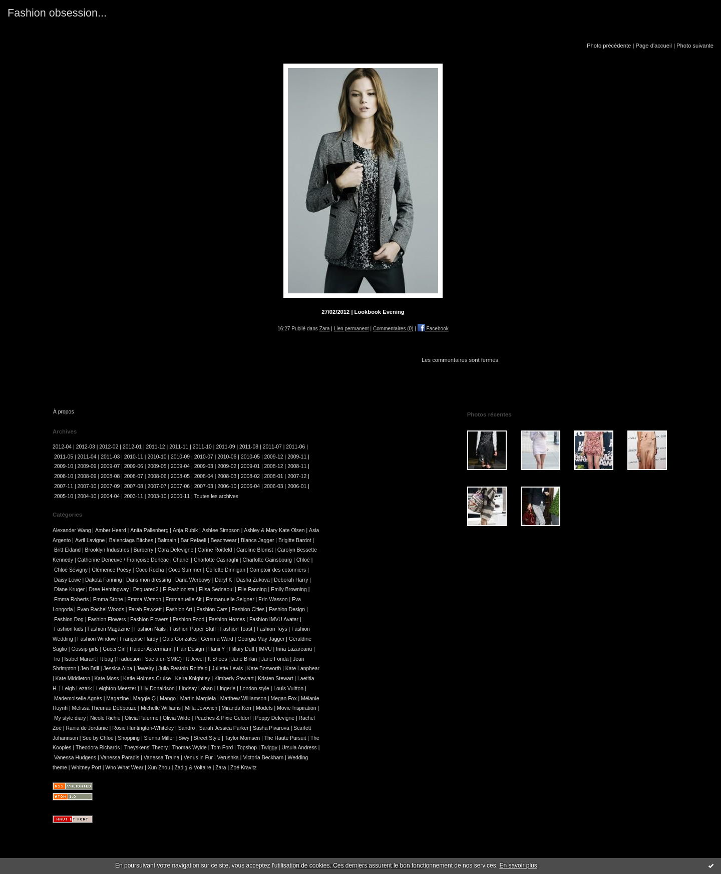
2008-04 (203, 476)
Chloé (303, 560)
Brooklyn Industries (107, 550)
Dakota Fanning (103, 580)
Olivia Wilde (176, 718)
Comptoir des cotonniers (278, 570)
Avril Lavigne (90, 540)
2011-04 (87, 457)
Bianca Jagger (257, 540)
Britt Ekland (67, 550)
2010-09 (180, 457)
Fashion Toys (272, 629)
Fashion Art (179, 609)
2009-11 (296, 457)
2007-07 (156, 486)
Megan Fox (284, 698)
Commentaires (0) (393, 328)
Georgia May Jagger (260, 639)
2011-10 (202, 447)
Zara (324, 328)
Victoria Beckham (263, 757)
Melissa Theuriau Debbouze (104, 708)
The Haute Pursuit (285, 738)
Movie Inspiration (296, 708)
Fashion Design (287, 609)
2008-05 (180, 476)
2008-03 (226, 476)
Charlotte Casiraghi (216, 560)
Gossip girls (84, 649)
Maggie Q (144, 698)
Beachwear (223, 540)
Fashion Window (96, 639)
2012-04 (62, 447)
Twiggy (269, 747)
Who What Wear (124, 767)
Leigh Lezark (77, 688)
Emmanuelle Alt (183, 599)
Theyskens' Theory (146, 747)
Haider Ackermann (151, 649)
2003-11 (133, 496)
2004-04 (110, 496)
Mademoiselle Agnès (78, 698)
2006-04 (250, 486)
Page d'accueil (653, 46)
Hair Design (190, 649)
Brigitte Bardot (294, 540)
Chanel (181, 560)
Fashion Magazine (109, 629)
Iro (57, 659)
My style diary (70, 718)
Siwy (183, 738)
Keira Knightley (192, 678)
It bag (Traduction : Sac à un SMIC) (141, 659)
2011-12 (155, 447)
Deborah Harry (291, 580)
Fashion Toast (236, 629)
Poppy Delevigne (275, 718)
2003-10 (156, 496)
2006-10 (226, 486)
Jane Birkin (244, 659)
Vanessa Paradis (120, 757)
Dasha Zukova (253, 580)
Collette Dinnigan (225, 570)
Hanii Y (216, 649)
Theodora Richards (98, 747)
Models (264, 708)
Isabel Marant (80, 659)
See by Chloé (97, 738)
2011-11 (178, 447)
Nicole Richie (105, 718)
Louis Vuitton (288, 688)
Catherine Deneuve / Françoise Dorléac (123, 560)
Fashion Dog (69, 619)
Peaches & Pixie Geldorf (222, 718)
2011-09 (225, 447)
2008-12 (273, 466)
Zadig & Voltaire (192, 767)
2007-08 (133, 486)
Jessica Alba (117, 668)
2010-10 (156, 457)
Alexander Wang (72, 530)
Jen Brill (90, 668)
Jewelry (145, 668)
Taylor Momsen (242, 738)
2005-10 (63, 496)
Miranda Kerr (237, 708)
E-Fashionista (179, 589)
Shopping (129, 738)
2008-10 (63, 476)
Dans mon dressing (148, 580)
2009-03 (203, 466)
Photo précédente (609, 46)
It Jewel (195, 659)
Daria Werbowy (193, 580)
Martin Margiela (198, 698)
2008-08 (110, 476)
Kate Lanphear (302, 668)
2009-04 (180, 466)
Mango (168, 698)
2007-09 (110, 486)
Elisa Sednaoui (216, 589)
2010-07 (203, 457)
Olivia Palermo (142, 718)
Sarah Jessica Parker (224, 728)
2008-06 (156, 476)
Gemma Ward (217, 639)
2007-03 (203, 486)
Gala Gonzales (179, 639)
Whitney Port (86, 767)
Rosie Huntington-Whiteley (143, 728)
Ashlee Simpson (221, 530)
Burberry (143, 550)
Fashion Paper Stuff (193, 629)
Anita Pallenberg (149, 530)
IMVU (265, 649)
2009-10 (63, 466)
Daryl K (223, 580)
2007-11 (63, 486)
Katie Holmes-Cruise (147, 678)
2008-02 (250, 476)
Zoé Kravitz (243, 767)
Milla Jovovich (201, 708)
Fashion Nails (150, 629)
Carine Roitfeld (215, 550)
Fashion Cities (248, 609)
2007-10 (87, 486)
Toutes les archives (216, 496)
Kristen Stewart (275, 678)
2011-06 (295, 447)
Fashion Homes (227, 619)
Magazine (117, 698)
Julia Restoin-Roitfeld (182, 668)
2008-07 (133, 476)
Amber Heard (110, 530)
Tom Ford (222, 747)
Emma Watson (144, 599)
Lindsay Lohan (196, 688)
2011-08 (248, 447)
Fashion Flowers (107, 619)
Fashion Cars (211, 609)
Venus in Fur (198, 757)
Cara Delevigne (176, 550)
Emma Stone (108, 599)
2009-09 (87, 466)
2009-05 (156, 466)
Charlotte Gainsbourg (267, 560)
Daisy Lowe (67, 580)
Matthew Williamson (243, 698)
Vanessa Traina (161, 757)
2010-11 (133, 457)
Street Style (207, 738)
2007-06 (180, 486)
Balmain (167, 540)
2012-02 (108, 447)
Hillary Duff (242, 649)
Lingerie (226, 688)
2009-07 (110, 466)
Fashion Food (189, 619)
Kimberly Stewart (234, 678)
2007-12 (296, 476)
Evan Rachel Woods (100, 609)
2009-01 (250, 466)
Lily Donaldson (158, 688)
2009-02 (226, 466)
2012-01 (132, 447)
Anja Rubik (185, 530)
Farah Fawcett (144, 609)
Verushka (228, 757)
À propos (63, 411)
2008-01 (273, 476)
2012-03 (85, 447)
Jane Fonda (275, 659)
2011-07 (272, 447)
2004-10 (87, 496)
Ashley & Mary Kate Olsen (274, 530)
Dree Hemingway (109, 589)
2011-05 (63, 457)
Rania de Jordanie (87, 728)
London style (254, 688)
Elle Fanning (252, 589)
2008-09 (87, 476)
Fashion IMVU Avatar (273, 619)
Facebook (433, 328)
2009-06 (133, 466)
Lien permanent (351, 328)
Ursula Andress (298, 747)
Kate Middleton (73, 678)
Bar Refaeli (193, 540)
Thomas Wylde (189, 747)
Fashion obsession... (57, 13)
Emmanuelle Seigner (230, 599)
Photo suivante (694, 46)
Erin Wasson (273, 599)
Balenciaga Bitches (131, 540)
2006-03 (273, 486)
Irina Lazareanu (294, 649)
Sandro (186, 728)
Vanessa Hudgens (75, 757)
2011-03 (110, 457)
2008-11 (296, 466)
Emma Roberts (71, 599)
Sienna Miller (159, 738)
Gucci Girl (114, 649)
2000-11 (180, 496)
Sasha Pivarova (271, 728)
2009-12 (273, 457)
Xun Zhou (159, 767)
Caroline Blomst (254, 550)
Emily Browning (289, 589)
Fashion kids (68, 629)
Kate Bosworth (264, 668)
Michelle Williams (161, 708)
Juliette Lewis (227, 668)
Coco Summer (184, 570)
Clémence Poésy (111, 570)
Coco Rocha (149, 570)
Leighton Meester (116, 688)
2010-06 (226, 457)
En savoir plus (518, 865)
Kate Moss (106, 678)
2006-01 (296, 486)
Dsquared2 (146, 589)
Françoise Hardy (139, 639)
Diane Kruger (69, 589)
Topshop (247, 747)
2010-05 (250, 457)
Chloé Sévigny (71, 570)
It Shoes (217, 659)
